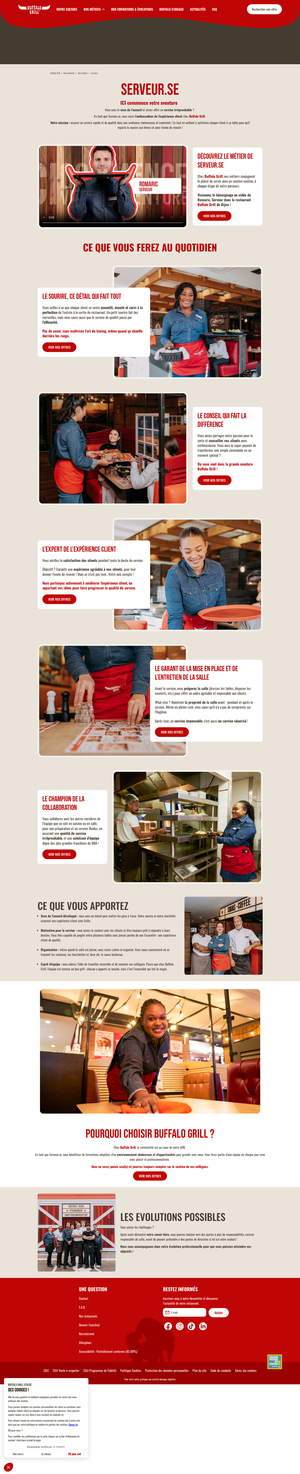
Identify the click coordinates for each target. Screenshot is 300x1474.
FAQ (214, 9)
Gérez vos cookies (245, 1460)
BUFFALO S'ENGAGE (171, 9)
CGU (46, 1460)
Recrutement (68, 162)
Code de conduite (221, 1460)
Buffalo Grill (55, 162)
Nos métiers (83, 162)
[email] (184, 1402)
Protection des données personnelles (166, 1460)
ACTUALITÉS (198, 9)
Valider (218, 1402)
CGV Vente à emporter (66, 1460)
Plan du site (199, 1460)
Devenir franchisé (89, 1414)
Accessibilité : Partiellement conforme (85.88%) (108, 1440)
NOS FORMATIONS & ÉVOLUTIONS (132, 9)
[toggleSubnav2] (94, 9)
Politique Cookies (130, 1460)
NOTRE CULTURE (66, 9)
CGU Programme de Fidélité (99, 1460)
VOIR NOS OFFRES (214, 305)
